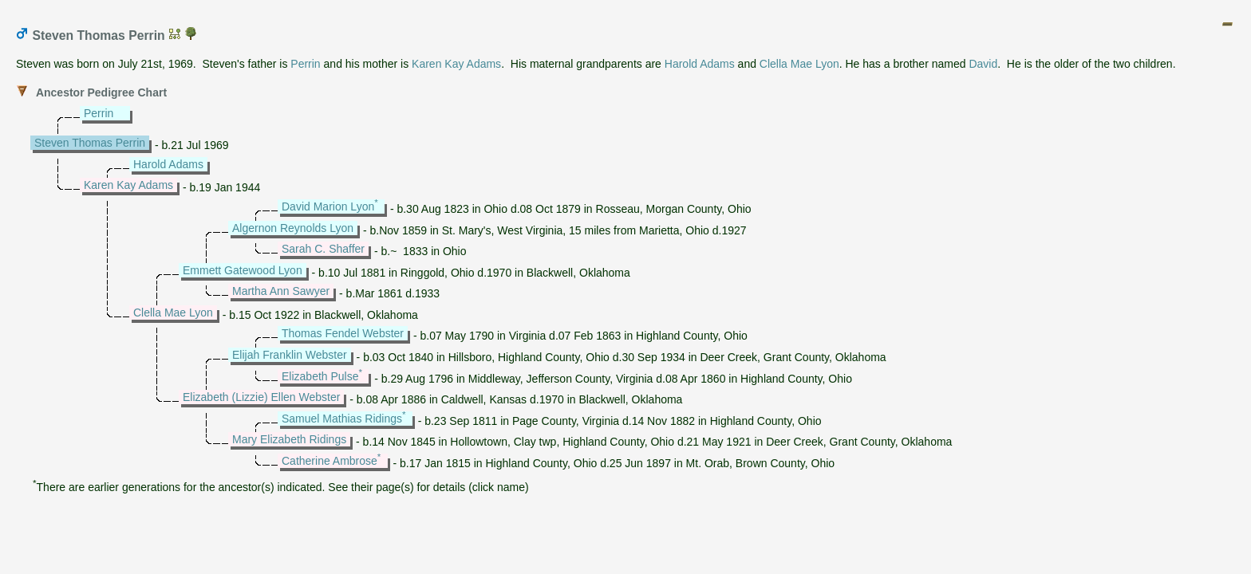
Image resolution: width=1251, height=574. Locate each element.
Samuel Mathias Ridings (342, 418)
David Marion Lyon (328, 206)
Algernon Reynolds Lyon (292, 228)
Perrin (305, 63)
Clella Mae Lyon (799, 63)
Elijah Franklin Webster (289, 354)
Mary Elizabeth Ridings (289, 439)
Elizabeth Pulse (320, 376)
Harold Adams (700, 63)
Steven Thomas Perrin (89, 142)
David (983, 63)
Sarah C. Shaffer (323, 248)
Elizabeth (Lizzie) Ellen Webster (261, 397)
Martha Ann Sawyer (281, 291)
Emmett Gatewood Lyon (242, 270)
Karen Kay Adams (456, 63)
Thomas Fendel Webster (343, 333)
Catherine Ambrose (329, 460)
